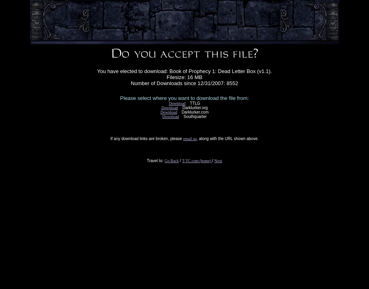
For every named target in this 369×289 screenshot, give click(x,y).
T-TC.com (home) (197, 161)
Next (218, 161)
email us (190, 138)
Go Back (172, 161)
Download (177, 103)
